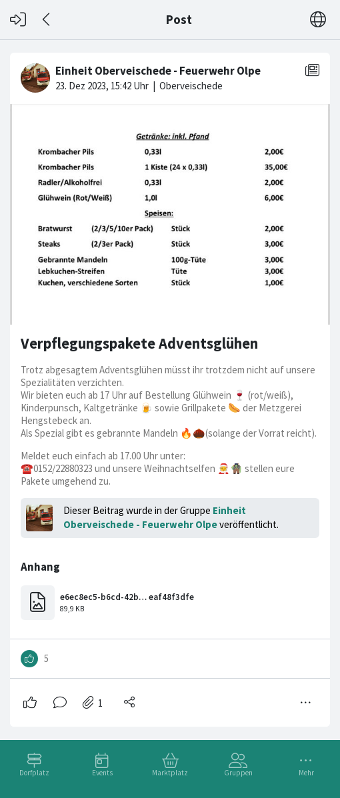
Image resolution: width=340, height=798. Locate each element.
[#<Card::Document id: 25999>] (170, 384)
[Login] (18, 19)
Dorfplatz (34, 772)
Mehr (306, 772)
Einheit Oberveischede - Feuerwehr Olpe (154, 517)
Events (102, 772)
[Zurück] (47, 19)
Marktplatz (170, 772)
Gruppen (238, 772)
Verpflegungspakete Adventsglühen (139, 343)
